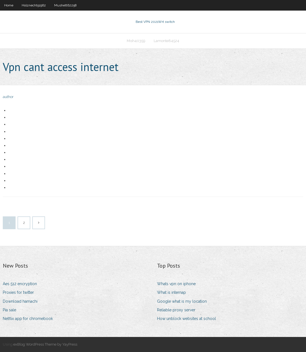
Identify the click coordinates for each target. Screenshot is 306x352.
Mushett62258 (65, 5)
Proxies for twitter (18, 292)
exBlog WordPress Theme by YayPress (45, 344)
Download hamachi (20, 301)
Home (8, 5)
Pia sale (9, 310)
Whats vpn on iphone (176, 284)
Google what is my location (182, 301)
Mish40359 (136, 41)
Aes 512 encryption (20, 284)
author (8, 97)
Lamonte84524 (166, 41)
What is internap (171, 292)
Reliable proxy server (176, 310)
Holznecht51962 (34, 5)
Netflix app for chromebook (28, 318)
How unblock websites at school (186, 318)
